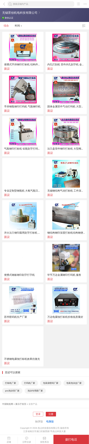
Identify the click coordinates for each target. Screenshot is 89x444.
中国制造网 (7, 404)
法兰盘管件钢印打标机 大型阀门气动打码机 (66, 148)
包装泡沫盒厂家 (74, 383)
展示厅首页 (20, 404)
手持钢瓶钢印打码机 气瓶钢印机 (22, 106)
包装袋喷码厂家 (50, 383)
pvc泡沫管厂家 (12, 390)
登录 (38, 414)
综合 (6, 25)
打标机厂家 (10, 383)
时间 (18, 25)
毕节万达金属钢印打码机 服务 (64, 275)
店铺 (9, 440)
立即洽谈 (27, 440)
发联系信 (44, 440)
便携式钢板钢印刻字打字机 (19, 275)
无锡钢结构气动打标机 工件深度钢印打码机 (66, 190)
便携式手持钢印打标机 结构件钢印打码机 (23, 64)
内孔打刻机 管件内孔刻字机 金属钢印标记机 (66, 64)
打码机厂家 (29, 383)
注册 (50, 414)
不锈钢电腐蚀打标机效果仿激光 (22, 359)
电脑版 (50, 421)
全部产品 (33, 404)
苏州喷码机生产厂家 (15, 317)
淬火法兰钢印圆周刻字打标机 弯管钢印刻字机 (23, 232)
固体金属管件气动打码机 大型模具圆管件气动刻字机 (66, 106)
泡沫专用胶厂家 (35, 390)
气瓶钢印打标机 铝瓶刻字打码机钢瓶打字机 (23, 148)
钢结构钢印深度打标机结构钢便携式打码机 (66, 232)
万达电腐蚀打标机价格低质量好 (65, 317)
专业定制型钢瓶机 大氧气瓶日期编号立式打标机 (23, 190)
